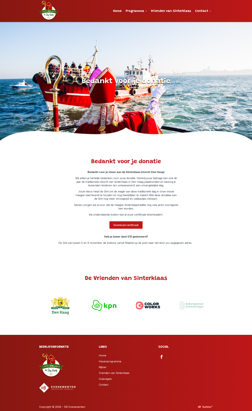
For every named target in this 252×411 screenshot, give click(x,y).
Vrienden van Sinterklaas (171, 11)
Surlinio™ (207, 406)
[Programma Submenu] (146, 11)
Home (117, 11)
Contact (201, 11)
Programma (135, 11)
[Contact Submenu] (210, 11)
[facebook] (161, 357)
